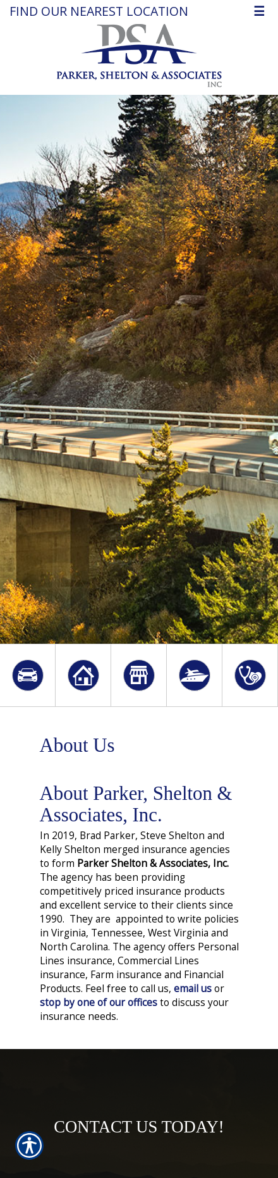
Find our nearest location (98, 11)
